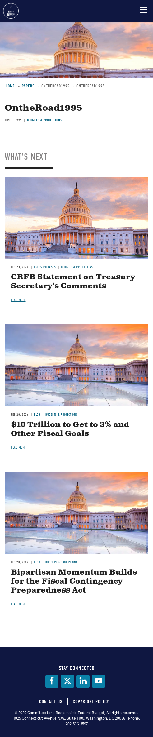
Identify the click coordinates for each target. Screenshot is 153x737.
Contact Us (51, 701)
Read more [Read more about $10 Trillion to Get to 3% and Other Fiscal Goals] (18, 448)
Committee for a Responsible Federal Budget (11, 11)
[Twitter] (67, 681)
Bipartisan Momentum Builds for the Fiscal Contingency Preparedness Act (74, 581)
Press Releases (45, 267)
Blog (37, 415)
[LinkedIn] (83, 681)
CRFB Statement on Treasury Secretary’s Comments (73, 281)
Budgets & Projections (44, 120)
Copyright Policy (91, 701)
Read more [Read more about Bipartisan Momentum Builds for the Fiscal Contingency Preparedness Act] (18, 604)
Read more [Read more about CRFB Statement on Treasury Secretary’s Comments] (18, 300)
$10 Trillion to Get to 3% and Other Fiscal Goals (70, 429)
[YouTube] (98, 681)
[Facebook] (51, 681)
